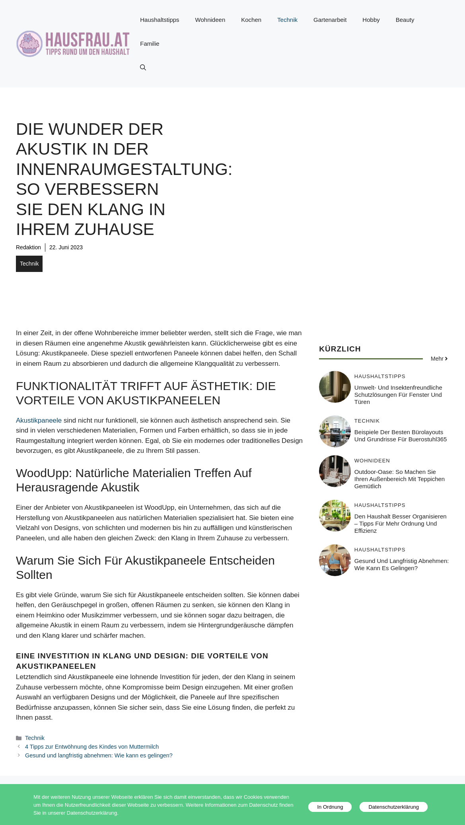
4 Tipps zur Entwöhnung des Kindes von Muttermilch (92, 746)
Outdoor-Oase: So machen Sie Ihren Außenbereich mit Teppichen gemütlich (399, 478)
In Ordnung (330, 807)
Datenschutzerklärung (393, 807)
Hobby (370, 19)
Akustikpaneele (39, 420)
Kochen (251, 19)
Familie (149, 43)
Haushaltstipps (159, 19)
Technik (287, 19)
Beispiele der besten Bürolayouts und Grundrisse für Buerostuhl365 (400, 436)
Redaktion (28, 247)
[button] (143, 68)
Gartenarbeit (329, 19)
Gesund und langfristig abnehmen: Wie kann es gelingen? (99, 755)
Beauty (405, 19)
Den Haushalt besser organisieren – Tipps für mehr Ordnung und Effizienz (400, 523)
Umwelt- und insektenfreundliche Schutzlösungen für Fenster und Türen (398, 394)
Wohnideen (210, 19)
